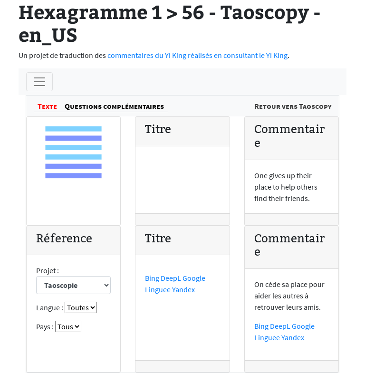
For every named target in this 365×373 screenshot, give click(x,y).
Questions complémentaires (114, 106)
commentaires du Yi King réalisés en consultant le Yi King (197, 55)
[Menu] (39, 81)
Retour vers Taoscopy (292, 106)
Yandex (183, 289)
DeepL (171, 278)
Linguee (158, 289)
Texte (47, 106)
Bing (152, 278)
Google (193, 278)
